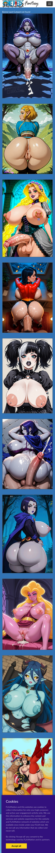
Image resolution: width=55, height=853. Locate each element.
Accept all (16, 846)
